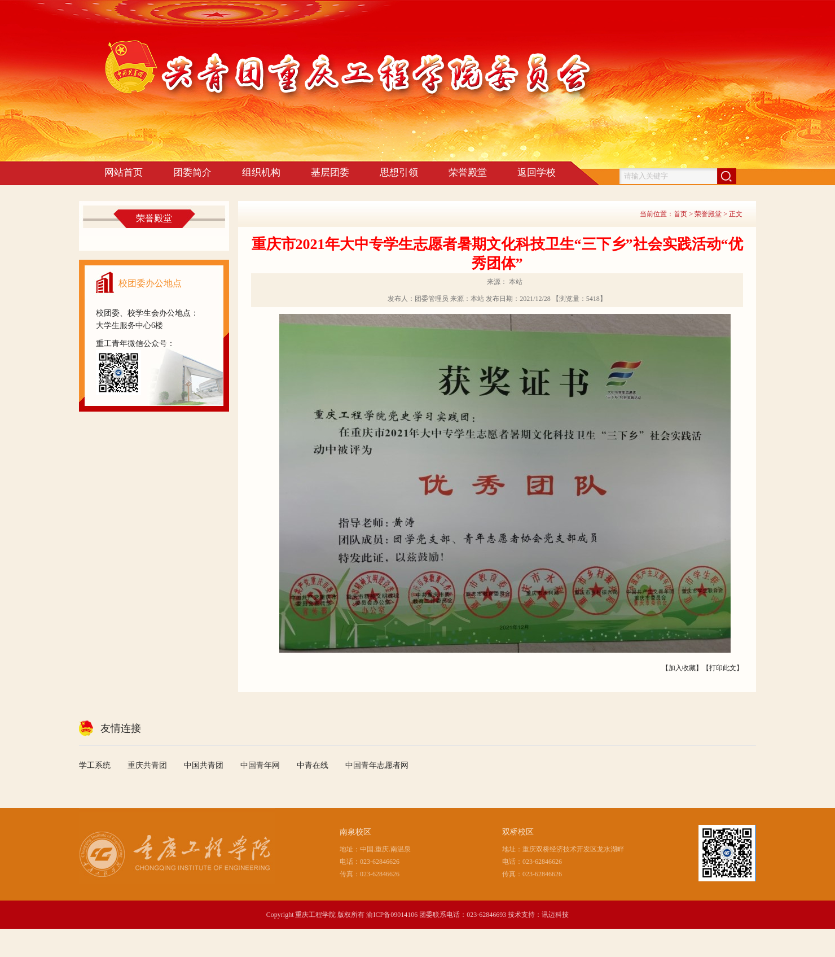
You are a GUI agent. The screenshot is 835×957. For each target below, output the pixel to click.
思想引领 (399, 172)
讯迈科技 (555, 915)
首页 (680, 214)
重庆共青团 (147, 765)
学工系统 (95, 765)
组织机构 (261, 172)
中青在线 (312, 765)
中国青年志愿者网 (376, 765)
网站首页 (123, 172)
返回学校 (536, 172)
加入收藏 (682, 668)
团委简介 (192, 172)
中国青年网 (260, 765)
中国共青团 (203, 765)
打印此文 (722, 668)
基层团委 (330, 172)
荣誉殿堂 (468, 172)
